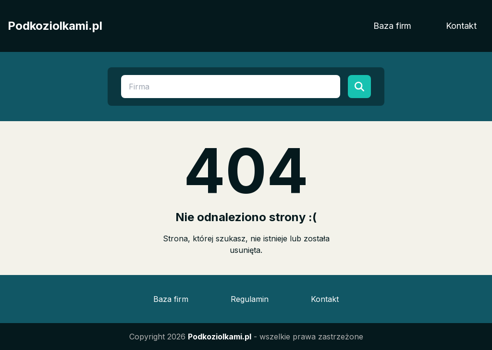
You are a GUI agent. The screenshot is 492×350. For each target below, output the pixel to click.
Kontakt (461, 26)
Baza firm (392, 26)
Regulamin (250, 299)
